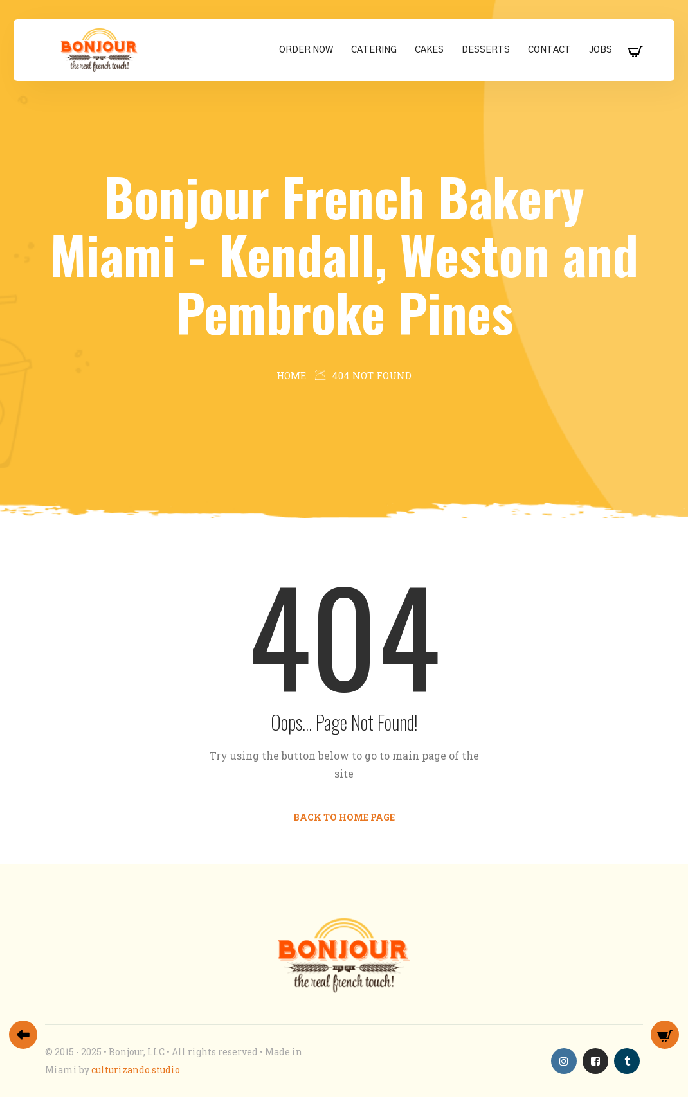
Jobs (600, 50)
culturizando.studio (135, 1070)
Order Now (306, 50)
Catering (374, 50)
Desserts (486, 50)
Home (291, 375)
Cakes (429, 50)
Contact (549, 50)
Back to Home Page (344, 817)
